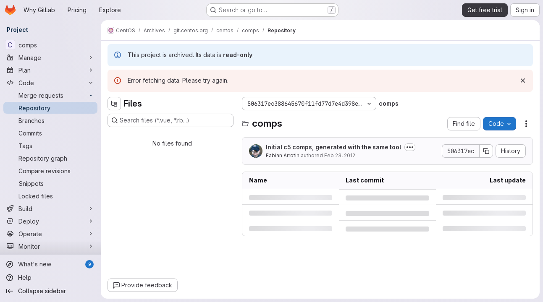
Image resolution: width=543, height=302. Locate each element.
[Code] (50, 83)
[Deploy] (50, 221)
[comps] (50, 45)
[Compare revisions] (50, 171)
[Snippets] (50, 183)
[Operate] (50, 234)
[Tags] (50, 145)
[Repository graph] (50, 158)
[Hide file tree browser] (114, 103)
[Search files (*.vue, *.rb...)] (170, 120)
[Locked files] (50, 196)
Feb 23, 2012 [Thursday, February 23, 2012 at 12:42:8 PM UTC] (339, 155)
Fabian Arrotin (282, 155)
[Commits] (50, 133)
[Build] (50, 208)
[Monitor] (50, 246)
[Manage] (50, 57)
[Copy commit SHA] (486, 151)
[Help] (50, 278)
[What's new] (50, 264)
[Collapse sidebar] (50, 291)
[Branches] (50, 120)
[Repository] (50, 108)
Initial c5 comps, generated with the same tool (333, 147)
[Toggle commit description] (409, 147)
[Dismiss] (523, 81)
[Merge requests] (50, 95)
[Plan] (50, 70)
